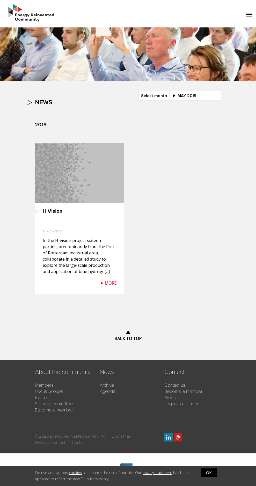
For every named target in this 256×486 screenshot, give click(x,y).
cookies (75, 472)
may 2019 (187, 95)
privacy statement (157, 472)
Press (170, 397)
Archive (107, 385)
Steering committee (54, 404)
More (110, 283)
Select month (154, 95)
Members (44, 385)
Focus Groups (49, 391)
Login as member (181, 404)
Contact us (174, 385)
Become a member (54, 410)
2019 (41, 125)
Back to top (128, 338)
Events (41, 397)
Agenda (107, 391)
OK (209, 473)
